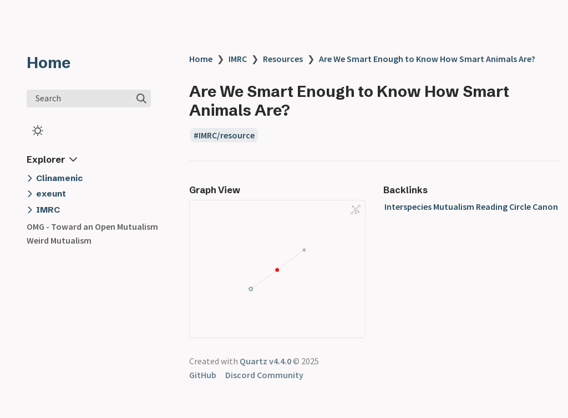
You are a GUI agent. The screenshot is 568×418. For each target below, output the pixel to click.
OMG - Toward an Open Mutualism (92, 226)
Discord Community (264, 374)
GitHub (202, 374)
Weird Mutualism (59, 240)
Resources (283, 58)
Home (48, 62)
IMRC (238, 58)
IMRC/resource (227, 135)
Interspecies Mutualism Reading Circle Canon (471, 206)
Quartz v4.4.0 (265, 361)
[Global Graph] (355, 209)
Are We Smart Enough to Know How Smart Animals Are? (427, 58)
